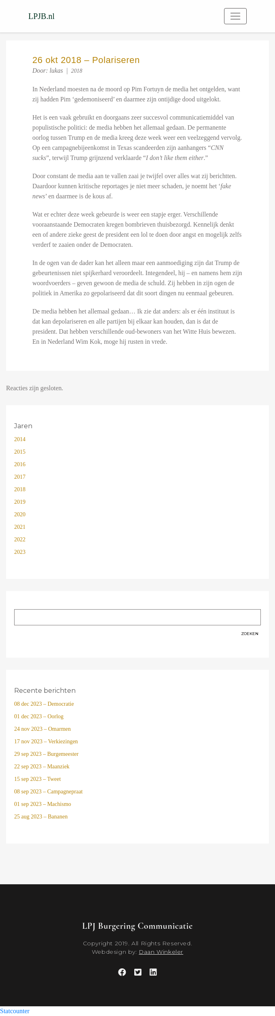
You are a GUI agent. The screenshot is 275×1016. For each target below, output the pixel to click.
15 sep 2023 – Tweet (37, 779)
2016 (19, 464)
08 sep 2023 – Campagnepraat (48, 792)
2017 (19, 477)
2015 (19, 452)
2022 (19, 539)
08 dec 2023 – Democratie (44, 704)
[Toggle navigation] (235, 16)
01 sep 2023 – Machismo (42, 804)
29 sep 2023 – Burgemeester (46, 754)
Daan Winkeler (161, 951)
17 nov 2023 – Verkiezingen (46, 741)
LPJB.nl (41, 16)
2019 (19, 502)
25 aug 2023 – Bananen (41, 817)
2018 (76, 71)
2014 (19, 439)
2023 (19, 552)
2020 (19, 514)
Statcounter (15, 1011)
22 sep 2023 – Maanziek (42, 767)
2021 (19, 527)
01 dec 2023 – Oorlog (38, 716)
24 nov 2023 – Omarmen (42, 729)
